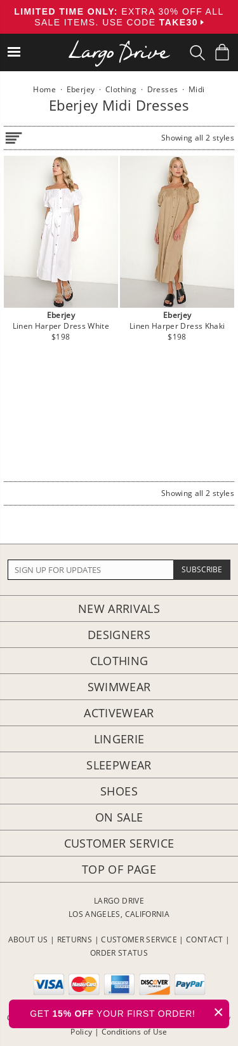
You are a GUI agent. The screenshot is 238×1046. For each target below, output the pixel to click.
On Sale (119, 817)
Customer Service (119, 843)
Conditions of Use (135, 1031)
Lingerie (119, 739)
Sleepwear (118, 765)
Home (44, 89)
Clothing (119, 660)
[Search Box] (197, 52)
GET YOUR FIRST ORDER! (129, 1012)
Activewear (119, 712)
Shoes (119, 791)
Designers (119, 634)
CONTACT (204, 939)
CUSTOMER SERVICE (139, 939)
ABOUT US (28, 939)
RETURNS (75, 939)
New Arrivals (119, 608)
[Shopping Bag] (222, 52)
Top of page (119, 869)
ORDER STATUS (119, 952)
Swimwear (119, 686)
